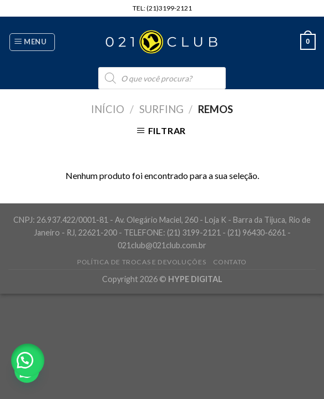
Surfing (161, 109)
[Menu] (32, 42)
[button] (27, 360)
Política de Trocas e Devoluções (141, 262)
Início (107, 109)
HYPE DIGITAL (195, 279)
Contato (230, 262)
